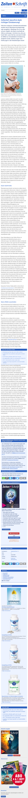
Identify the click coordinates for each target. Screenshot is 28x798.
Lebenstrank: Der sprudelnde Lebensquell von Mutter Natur (14, 354)
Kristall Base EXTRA (7, 635)
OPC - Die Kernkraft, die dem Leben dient (11, 360)
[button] (3, 478)
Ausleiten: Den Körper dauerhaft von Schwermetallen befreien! (14, 362)
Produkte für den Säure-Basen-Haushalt (10, 467)
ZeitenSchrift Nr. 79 (14, 551)
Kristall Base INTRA (7, 665)
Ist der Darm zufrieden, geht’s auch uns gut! (12, 356)
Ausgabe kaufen (14, 533)
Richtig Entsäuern (14, 468)
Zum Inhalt (10, 755)
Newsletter (23, 12)
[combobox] (11, 10)
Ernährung (13, 558)
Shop (17, 12)
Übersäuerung (14, 559)
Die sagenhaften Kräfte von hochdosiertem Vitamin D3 (14, 358)
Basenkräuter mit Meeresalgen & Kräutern (12, 696)
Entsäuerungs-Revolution (7, 287)
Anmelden (3, 796)
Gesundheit (5, 573)
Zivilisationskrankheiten (8, 578)
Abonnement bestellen (14, 537)
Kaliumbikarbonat (6, 579)
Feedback (18, 475)
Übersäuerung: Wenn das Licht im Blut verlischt (12, 352)
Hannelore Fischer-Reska (8, 577)
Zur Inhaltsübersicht (6, 529)
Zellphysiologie (6, 575)
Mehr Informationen (6, 610)
